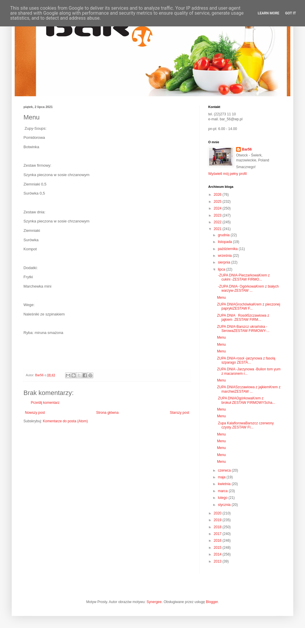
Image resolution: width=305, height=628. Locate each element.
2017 (218, 534)
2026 (218, 195)
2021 (218, 229)
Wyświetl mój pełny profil (227, 174)
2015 (218, 548)
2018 (218, 527)
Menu (221, 298)
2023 (218, 215)
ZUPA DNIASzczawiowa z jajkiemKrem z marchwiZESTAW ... (249, 389)
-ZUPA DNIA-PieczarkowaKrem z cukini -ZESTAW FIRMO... (243, 277)
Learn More (268, 13)
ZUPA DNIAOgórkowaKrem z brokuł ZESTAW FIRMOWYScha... (246, 400)
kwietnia (225, 484)
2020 (218, 513)
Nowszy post (35, 413)
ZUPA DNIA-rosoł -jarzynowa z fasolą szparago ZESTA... (246, 360)
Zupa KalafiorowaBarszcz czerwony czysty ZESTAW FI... (245, 425)
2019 (218, 520)
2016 (218, 540)
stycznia (225, 505)
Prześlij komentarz (45, 403)
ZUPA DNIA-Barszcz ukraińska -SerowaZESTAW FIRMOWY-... (243, 329)
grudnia (224, 235)
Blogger (212, 602)
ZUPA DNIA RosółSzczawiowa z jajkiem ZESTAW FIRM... (243, 317)
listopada (225, 242)
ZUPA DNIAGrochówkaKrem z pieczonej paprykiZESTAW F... (248, 306)
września (225, 256)
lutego (223, 498)
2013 (218, 561)
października (228, 249)
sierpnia (224, 262)
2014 (218, 554)
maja (222, 477)
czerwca (225, 470)
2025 (218, 202)
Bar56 (247, 149)
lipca (222, 269)
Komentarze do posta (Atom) (65, 421)
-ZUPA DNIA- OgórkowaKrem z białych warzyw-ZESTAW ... (248, 288)
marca (223, 491)
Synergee (154, 602)
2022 (218, 222)
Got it (290, 13)
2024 (218, 208)
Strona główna (107, 413)
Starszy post (179, 413)
